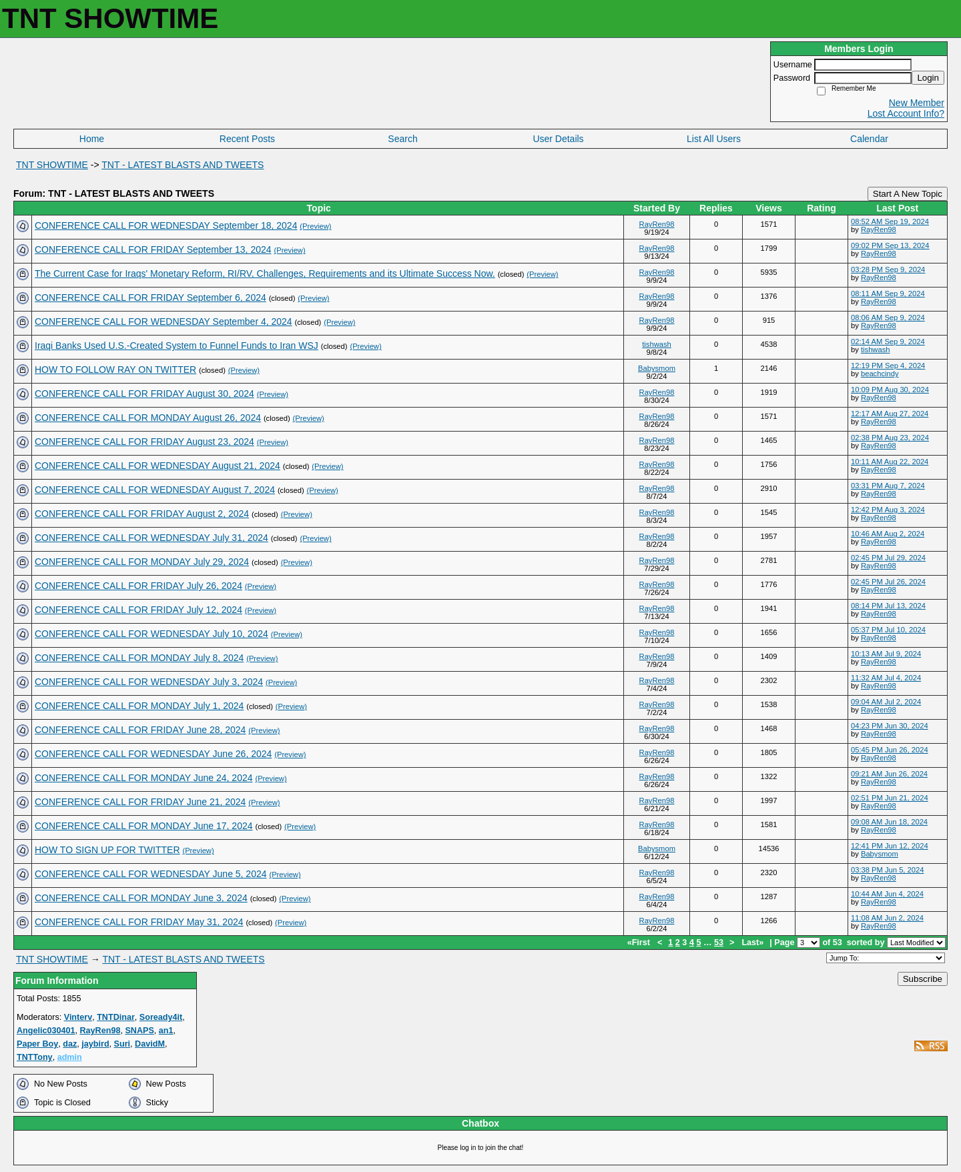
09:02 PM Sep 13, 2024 (890, 245)
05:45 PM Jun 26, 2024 (889, 750)
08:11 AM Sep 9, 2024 (888, 293)
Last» (753, 942)
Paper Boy (37, 1044)
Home (91, 138)
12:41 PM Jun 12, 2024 (889, 846)
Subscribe (922, 979)
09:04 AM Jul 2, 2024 (886, 702)
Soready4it (160, 1017)
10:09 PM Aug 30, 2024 (890, 390)
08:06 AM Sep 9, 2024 (888, 318)
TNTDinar (116, 1017)
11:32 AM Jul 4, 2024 (886, 678)
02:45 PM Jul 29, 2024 (888, 558)
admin (69, 1057)
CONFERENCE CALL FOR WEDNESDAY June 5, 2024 (151, 873)
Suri (122, 1044)
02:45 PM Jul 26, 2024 (888, 582)
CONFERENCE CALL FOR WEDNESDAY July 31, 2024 (151, 537)
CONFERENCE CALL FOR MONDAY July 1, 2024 (139, 705)
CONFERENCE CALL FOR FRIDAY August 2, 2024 (142, 513)
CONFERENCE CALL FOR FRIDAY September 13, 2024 (153, 249)
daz (70, 1044)
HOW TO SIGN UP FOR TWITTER (107, 849)
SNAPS (139, 1030)
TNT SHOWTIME (52, 164)
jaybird (95, 1044)
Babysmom (656, 368)
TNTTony (35, 1057)
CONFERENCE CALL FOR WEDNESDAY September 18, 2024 (166, 225)
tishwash (656, 344)
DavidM (150, 1044)
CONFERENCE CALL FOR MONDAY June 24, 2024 (144, 777)
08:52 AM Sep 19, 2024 (890, 221)
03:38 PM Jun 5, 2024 (887, 870)
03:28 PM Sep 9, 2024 (888, 269)
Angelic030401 (46, 1030)
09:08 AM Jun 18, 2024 (889, 822)
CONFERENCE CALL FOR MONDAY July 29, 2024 (142, 561)
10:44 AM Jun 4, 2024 (887, 894)
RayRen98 (657, 224)
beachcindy (880, 374)
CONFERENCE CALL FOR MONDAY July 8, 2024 (139, 657)
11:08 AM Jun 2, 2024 (887, 918)
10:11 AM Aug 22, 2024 (889, 462)
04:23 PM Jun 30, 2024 (889, 726)
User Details (558, 138)
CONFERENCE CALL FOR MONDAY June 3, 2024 (141, 898)
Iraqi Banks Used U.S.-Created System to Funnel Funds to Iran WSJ (176, 345)
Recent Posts (247, 138)
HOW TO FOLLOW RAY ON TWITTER (115, 369)
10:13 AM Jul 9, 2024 (886, 654)
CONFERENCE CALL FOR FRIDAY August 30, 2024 (144, 393)
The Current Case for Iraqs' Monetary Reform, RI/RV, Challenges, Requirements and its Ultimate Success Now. (265, 273)
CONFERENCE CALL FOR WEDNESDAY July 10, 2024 (151, 633)
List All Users (714, 138)
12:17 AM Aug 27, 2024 (889, 414)
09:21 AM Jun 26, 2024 (889, 774)
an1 (166, 1030)
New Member (916, 102)
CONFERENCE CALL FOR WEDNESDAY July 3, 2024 (149, 681)
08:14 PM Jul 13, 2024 (888, 606)
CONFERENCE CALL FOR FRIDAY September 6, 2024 (150, 297)
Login (928, 78)
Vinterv (78, 1017)
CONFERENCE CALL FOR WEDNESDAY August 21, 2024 (157, 465)
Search (402, 138)
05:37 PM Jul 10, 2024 (888, 630)
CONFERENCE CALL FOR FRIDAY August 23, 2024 (144, 441)
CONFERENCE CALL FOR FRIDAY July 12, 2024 (138, 609)
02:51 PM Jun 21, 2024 (889, 798)
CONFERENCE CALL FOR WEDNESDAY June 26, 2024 (153, 753)
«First (640, 942)
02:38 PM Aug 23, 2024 (890, 438)
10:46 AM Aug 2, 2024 (887, 534)
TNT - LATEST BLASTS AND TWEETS (182, 164)
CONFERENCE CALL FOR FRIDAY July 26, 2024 (138, 585)
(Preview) (315, 226)
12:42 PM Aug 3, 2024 (888, 510)
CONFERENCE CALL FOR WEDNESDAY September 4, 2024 (163, 321)
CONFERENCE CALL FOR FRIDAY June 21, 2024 (140, 801)
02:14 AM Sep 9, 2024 (888, 342)
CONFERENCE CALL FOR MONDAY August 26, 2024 (148, 417)
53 (718, 942)
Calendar (869, 138)
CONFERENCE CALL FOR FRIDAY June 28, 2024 (140, 729)
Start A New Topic (907, 194)
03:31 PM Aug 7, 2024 (888, 486)
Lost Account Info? (906, 113)
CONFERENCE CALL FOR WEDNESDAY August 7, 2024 (155, 489)
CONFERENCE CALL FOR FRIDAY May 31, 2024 (139, 922)
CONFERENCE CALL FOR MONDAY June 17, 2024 (144, 825)
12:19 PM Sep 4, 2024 (888, 366)
